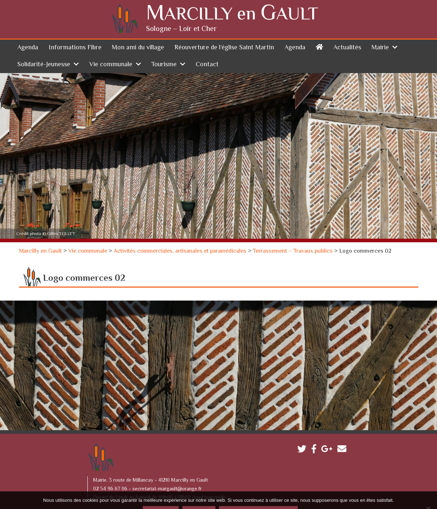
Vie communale (110, 48)
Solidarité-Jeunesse (43, 48)
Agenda (27, 31)
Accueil (319, 29)
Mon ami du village (138, 31)
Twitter (303, 434)
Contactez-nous (343, 434)
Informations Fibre (75, 31)
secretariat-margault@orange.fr (167, 472)
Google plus (328, 434)
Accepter (161, 496)
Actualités (347, 31)
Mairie (380, 31)
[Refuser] (428, 491)
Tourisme (164, 48)
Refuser (199, 496)
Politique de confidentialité (258, 496)
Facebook (315, 434)
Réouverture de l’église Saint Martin (224, 31)
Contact (207, 48)
